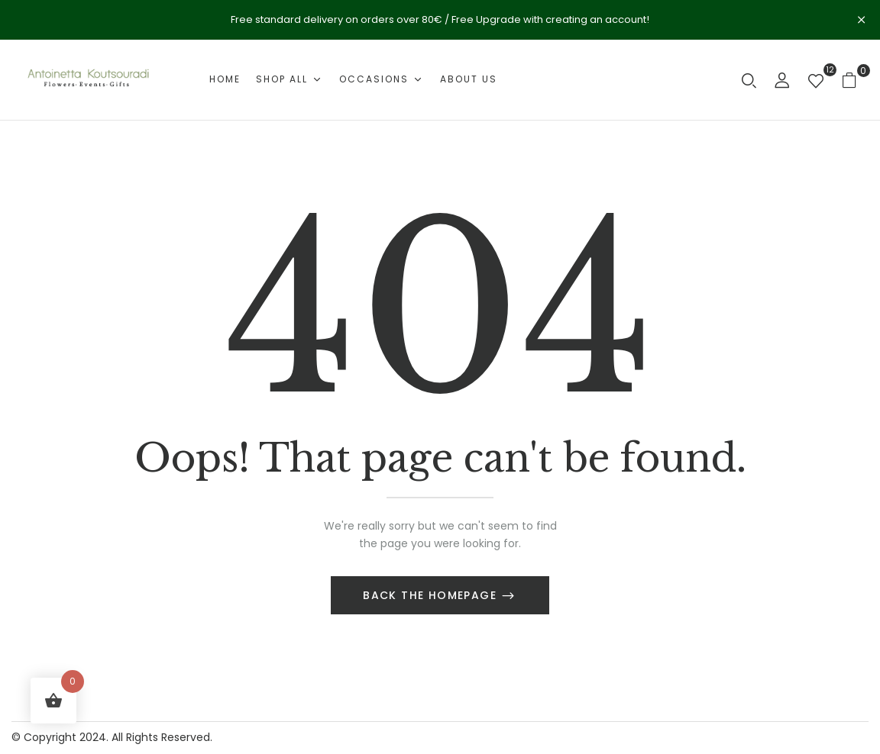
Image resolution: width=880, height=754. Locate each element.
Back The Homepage (431, 595)
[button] (855, 79)
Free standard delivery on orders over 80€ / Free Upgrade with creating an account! (440, 19)
